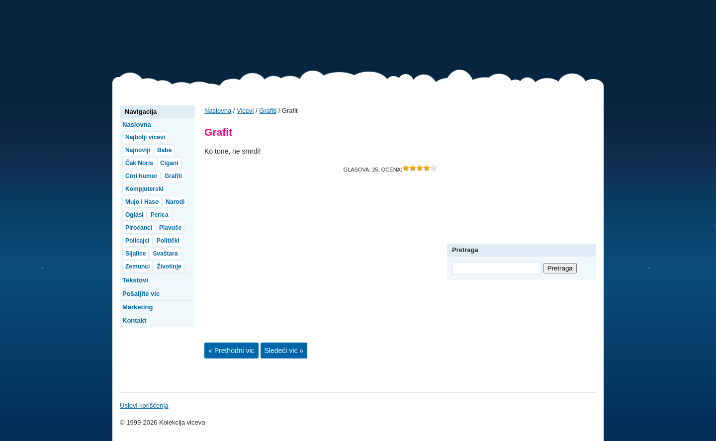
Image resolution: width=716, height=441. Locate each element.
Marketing (137, 307)
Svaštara (165, 253)
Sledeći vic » (284, 350)
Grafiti (267, 110)
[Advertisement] (423, 37)
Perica (160, 214)
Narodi (175, 201)
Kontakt (134, 320)
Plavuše (170, 227)
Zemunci (137, 266)
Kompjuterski (144, 188)
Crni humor (141, 176)
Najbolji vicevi (145, 137)
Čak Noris (139, 163)
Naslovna (217, 110)
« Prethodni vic (231, 350)
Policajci (137, 240)
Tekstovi (135, 280)
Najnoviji (137, 150)
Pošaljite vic (141, 293)
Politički (168, 240)
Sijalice (135, 253)
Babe (164, 150)
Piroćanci (138, 227)
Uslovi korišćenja (144, 405)
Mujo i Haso (142, 201)
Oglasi (134, 214)
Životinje (169, 266)
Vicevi (162, 40)
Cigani (169, 163)
